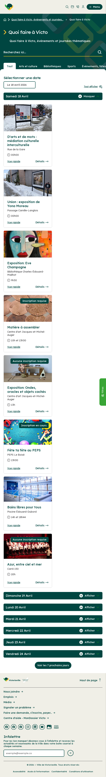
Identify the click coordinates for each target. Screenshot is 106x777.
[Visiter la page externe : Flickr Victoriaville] (49, 727)
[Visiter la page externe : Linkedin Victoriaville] (35, 727)
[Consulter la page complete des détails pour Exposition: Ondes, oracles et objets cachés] (27, 398)
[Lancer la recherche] (99, 52)
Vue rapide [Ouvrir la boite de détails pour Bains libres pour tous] (13, 525)
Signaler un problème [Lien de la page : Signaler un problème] (19, 707)
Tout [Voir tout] (10, 66)
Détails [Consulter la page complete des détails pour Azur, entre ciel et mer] (42, 582)
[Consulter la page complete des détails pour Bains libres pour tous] (27, 513)
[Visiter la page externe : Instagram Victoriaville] (28, 727)
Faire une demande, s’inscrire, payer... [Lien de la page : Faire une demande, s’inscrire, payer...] (30, 712)
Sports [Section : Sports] (71, 66)
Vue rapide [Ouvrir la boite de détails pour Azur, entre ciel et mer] (13, 582)
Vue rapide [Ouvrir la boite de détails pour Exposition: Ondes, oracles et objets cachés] (13, 411)
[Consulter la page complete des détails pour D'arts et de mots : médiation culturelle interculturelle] (27, 147)
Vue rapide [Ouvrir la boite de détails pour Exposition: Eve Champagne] (13, 286)
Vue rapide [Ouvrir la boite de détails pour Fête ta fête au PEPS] (13, 468)
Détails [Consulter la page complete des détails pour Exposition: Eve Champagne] (42, 286)
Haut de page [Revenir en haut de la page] (90, 680)
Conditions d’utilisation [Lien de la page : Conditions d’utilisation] (81, 771)
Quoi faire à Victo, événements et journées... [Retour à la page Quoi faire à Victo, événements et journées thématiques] (37, 19)
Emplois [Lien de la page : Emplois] (10, 697)
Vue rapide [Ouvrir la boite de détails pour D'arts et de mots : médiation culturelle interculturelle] (13, 161)
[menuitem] (8, 7)
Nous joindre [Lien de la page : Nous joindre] (14, 691)
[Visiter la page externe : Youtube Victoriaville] (42, 727)
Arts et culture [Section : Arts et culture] (28, 66)
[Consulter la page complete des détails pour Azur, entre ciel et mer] (27, 570)
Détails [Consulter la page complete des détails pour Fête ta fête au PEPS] (42, 468)
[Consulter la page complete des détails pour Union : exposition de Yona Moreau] (27, 210)
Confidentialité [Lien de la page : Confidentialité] (59, 771)
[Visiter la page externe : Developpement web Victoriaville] (56, 727)
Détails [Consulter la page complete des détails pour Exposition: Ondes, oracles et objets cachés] (42, 411)
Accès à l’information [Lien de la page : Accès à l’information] (38, 771)
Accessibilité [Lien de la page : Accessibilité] (19, 771)
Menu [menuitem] (94, 6)
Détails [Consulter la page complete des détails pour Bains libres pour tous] (42, 525)
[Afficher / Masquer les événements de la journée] (92, 96)
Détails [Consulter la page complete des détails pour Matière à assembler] (42, 347)
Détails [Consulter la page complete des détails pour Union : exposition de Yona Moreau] (42, 222)
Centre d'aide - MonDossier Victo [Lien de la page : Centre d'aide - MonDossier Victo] (26, 718)
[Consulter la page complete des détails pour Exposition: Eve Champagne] (27, 273)
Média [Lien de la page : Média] (9, 702)
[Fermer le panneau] (102, 392)
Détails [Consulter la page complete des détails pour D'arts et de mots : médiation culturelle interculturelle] (42, 161)
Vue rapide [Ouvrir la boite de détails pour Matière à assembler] (13, 347)
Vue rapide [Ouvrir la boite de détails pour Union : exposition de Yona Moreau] (13, 222)
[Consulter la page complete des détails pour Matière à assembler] (27, 335)
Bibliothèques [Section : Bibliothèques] (52, 66)
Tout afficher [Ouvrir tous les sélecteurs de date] (93, 86)
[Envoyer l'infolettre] (70, 753)
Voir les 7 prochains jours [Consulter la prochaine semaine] (53, 665)
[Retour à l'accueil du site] (6, 19)
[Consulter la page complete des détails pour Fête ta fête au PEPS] (27, 456)
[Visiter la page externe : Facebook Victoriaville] (7, 727)
